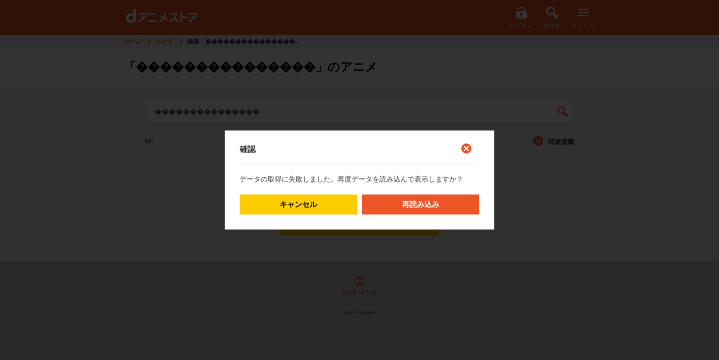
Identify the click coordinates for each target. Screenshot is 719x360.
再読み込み (420, 204)
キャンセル (298, 204)
